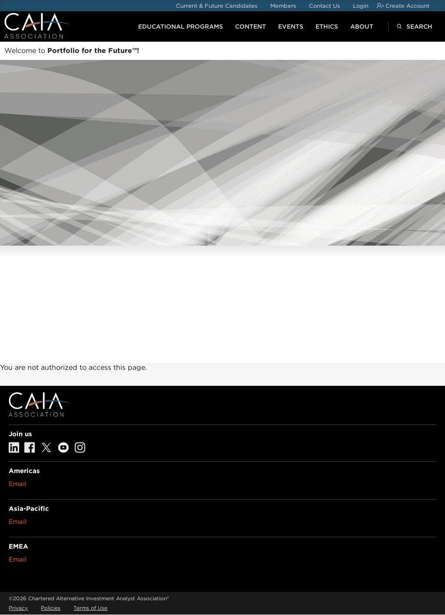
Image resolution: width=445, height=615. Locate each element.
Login (361, 6)
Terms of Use (90, 608)
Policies (50, 608)
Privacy (18, 608)
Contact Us (324, 6)
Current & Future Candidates (216, 6)
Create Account (407, 6)
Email (18, 484)
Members (283, 6)
